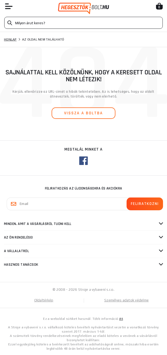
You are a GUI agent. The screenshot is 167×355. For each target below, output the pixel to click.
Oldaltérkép (43, 300)
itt (121, 319)
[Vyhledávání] (83, 23)
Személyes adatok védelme (126, 300)
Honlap (10, 39)
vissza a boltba (83, 113)
